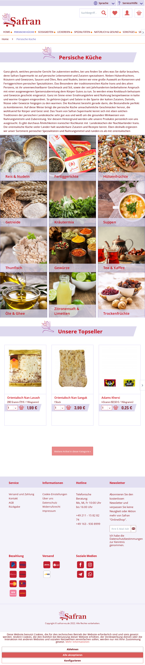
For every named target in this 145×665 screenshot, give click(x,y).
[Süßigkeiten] (46, 32)
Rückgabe (14, 506)
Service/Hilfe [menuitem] (130, 3)
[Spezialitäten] (83, 32)
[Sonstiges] (129, 32)
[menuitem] (105, 3)
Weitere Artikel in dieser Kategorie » (72, 451)
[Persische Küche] (25, 32)
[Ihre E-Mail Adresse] (120, 528)
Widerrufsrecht (51, 506)
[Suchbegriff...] (93, 13)
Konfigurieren (72, 660)
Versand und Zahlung (21, 494)
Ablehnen (72, 649)
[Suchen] (106, 12)
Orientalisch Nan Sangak (24, 398)
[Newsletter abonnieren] (133, 528)
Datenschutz (49, 502)
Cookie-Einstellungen (54, 494)
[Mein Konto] (127, 13)
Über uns (47, 498)
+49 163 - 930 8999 (88, 524)
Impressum (49, 511)
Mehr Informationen (77, 642)
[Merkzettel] (115, 13)
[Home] (7, 32)
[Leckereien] (64, 32)
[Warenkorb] (139, 13)
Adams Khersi (64, 398)
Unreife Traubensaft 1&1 (118, 398)
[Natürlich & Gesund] (107, 32)
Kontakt (13, 498)
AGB (11, 502)
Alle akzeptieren (72, 655)
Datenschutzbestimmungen (126, 538)
